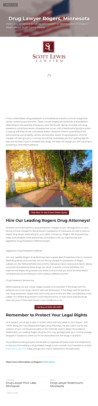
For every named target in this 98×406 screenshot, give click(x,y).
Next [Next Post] (52, 380)
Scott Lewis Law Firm (16, 349)
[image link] (49, 51)
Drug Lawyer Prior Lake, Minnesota (21, 384)
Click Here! (48, 362)
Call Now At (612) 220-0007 (49, 307)
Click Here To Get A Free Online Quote (49, 213)
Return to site (10, 5)
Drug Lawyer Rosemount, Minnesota (66, 384)
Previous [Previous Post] (10, 380)
